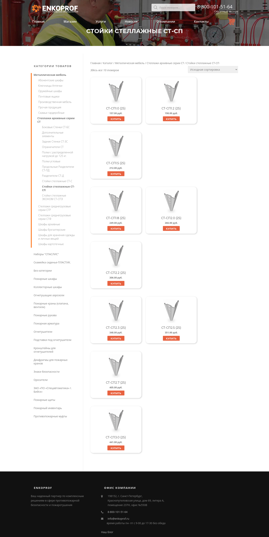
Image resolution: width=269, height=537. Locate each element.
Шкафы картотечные (51, 244)
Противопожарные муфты (50, 416)
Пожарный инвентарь (48, 408)
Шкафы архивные (49, 224)
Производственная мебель (55, 102)
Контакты (201, 21)
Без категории (43, 270)
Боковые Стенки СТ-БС (56, 127)
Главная (38, 21)
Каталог (108, 63)
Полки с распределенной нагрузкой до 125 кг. (57, 154)
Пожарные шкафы (45, 279)
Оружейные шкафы (50, 91)
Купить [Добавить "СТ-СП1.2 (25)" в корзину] (164, 119)
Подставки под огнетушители (52, 340)
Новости (131, 21)
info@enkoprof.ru (118, 485)
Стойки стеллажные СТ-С (57, 181)
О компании (165, 21)
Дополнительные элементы (52, 134)
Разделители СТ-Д (53, 175)
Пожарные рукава (45, 315)
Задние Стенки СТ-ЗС (55, 141)
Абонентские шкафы (50, 80)
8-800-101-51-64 (214, 6)
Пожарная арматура (46, 323)
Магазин (70, 21)
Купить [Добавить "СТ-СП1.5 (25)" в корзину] (215, 119)
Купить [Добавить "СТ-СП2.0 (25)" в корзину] (164, 174)
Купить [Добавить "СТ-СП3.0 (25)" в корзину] (113, 284)
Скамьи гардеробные (51, 112)
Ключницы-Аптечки (50, 85)
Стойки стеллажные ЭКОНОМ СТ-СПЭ (54, 197)
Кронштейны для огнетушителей (44, 349)
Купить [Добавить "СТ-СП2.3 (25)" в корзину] (113, 229)
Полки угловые (51, 161)
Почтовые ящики (48, 96)
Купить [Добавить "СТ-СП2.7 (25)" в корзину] (215, 229)
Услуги (101, 21)
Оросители (41, 380)
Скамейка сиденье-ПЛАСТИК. (52, 262)
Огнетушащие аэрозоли (49, 295)
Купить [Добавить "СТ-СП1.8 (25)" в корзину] (113, 174)
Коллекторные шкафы (48, 287)
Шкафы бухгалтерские (51, 229)
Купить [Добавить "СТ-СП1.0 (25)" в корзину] (113, 119)
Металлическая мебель (129, 63)
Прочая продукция (49, 107)
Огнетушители (43, 331)
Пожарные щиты (44, 400)
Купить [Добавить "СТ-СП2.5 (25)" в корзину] (164, 229)
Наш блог (107, 498)
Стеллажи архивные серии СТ (165, 63)
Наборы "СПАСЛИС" (46, 254)
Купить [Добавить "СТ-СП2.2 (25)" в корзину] (215, 174)
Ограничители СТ (53, 147)
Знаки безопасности (47, 371)
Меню (265, 6)
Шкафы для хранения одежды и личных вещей (56, 236)
